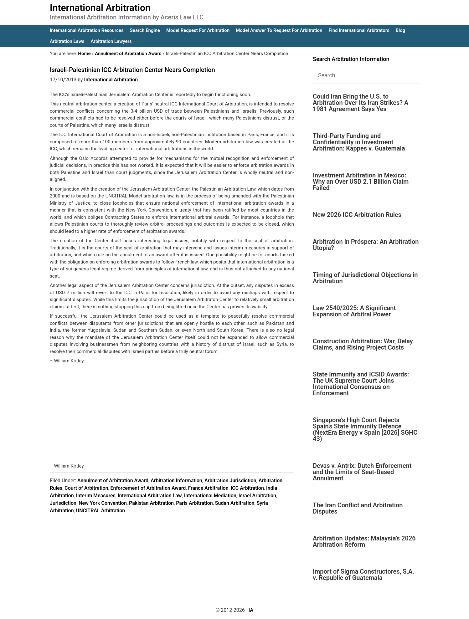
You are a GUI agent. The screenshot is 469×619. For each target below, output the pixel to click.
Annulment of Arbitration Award (112, 480)
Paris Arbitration (194, 503)
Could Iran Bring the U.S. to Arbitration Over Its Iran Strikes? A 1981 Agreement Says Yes (360, 103)
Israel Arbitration (257, 496)
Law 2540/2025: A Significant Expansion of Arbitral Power (354, 311)
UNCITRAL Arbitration (100, 511)
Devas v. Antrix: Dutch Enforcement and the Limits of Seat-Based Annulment (362, 472)
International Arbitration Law (150, 496)
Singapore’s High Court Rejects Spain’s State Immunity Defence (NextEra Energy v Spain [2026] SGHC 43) (365, 429)
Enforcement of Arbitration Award (148, 488)
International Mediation (210, 496)
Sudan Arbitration (235, 503)
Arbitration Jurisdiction (230, 480)
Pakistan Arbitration (151, 503)
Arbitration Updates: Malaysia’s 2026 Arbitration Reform (364, 541)
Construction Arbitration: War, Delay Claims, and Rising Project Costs (363, 344)
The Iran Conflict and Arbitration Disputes (358, 508)
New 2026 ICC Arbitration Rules (357, 214)
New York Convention (103, 503)
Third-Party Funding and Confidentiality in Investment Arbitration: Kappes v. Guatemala (359, 142)
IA (251, 610)
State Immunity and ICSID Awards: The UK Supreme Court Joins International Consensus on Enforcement (361, 384)
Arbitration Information (176, 480)
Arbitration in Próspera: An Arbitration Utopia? (366, 245)
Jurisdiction (63, 503)
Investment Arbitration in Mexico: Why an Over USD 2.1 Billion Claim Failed (361, 181)
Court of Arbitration (86, 488)
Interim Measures (96, 496)
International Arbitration (100, 7)
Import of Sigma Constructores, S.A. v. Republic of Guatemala (363, 574)
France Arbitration (208, 488)
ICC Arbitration (247, 488)
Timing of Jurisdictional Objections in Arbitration (365, 278)
